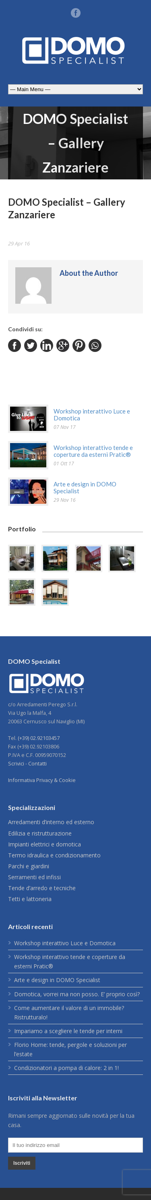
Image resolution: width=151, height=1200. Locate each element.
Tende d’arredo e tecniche (42, 888)
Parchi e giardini (28, 866)
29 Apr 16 (19, 243)
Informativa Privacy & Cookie (42, 780)
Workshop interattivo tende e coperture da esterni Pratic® (93, 451)
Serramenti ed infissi (34, 877)
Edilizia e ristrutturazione (40, 833)
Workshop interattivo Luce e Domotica (92, 414)
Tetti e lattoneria (30, 899)
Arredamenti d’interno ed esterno (51, 822)
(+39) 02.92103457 (39, 738)
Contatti (37, 763)
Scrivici (16, 763)
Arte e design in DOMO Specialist (85, 487)
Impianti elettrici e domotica (44, 844)
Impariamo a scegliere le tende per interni (68, 1031)
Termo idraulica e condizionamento (54, 855)
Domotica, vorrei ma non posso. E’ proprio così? (77, 994)
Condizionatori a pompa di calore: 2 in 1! (66, 1068)
